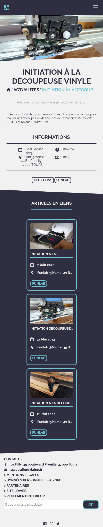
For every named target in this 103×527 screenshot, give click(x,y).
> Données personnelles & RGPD (32, 480)
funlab (62, 180)
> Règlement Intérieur (24, 496)
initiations (42, 180)
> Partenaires (16, 485)
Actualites (26, 89)
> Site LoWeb (15, 491)
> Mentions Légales (21, 475)
